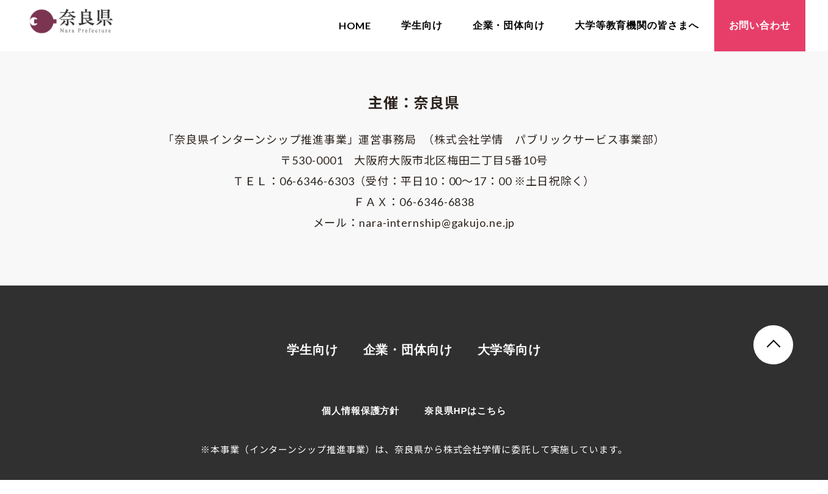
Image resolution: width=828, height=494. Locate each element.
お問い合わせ (760, 25)
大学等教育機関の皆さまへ (637, 25)
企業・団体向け (509, 25)
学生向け (422, 25)
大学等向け (510, 364)
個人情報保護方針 (360, 424)
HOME (355, 25)
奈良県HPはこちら (465, 424)
